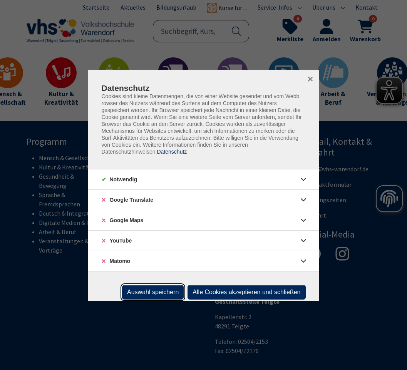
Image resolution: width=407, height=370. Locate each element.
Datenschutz (172, 152)
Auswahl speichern (153, 292)
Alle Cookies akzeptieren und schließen (246, 292)
